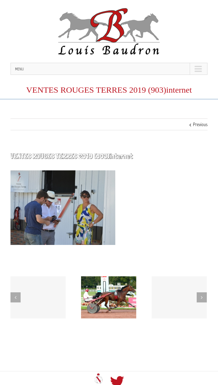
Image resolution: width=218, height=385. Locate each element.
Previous (200, 125)
